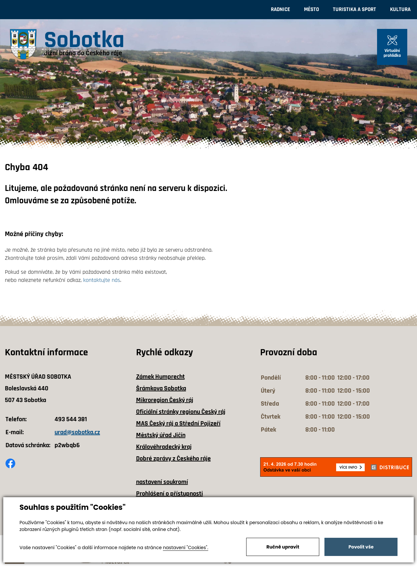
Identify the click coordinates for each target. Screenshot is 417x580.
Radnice (280, 9)
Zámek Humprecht (160, 376)
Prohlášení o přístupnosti (169, 493)
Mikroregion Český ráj (164, 400)
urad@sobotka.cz (77, 432)
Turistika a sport (354, 9)
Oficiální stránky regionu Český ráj (180, 412)
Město (311, 9)
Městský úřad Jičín (160, 435)
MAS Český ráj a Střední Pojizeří (178, 423)
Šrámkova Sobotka (161, 388)
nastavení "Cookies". (185, 547)
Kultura (400, 9)
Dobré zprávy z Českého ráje (173, 458)
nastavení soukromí (162, 482)
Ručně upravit (282, 547)
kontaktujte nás (101, 280)
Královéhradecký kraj (164, 447)
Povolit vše (360, 547)
